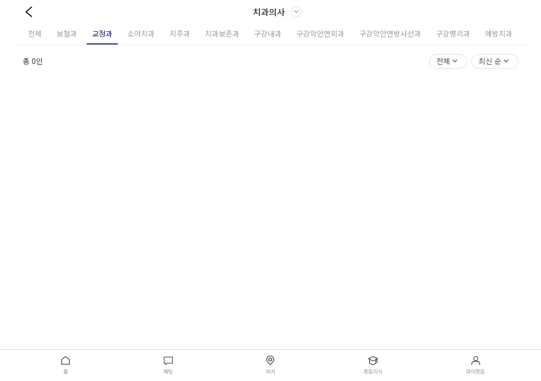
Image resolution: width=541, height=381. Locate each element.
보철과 (67, 33)
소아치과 (141, 33)
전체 (35, 33)
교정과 (102, 33)
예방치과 (498, 33)
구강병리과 (453, 33)
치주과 (180, 33)
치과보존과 (222, 33)
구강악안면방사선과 (390, 33)
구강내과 (268, 33)
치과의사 (277, 11)
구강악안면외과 (320, 33)
